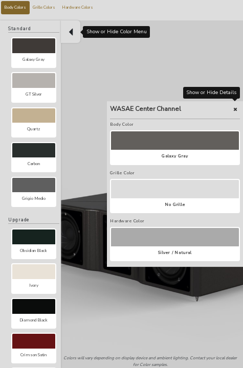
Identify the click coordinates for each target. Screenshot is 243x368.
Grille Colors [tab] (44, 7)
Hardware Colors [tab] (77, 7)
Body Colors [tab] (15, 7)
